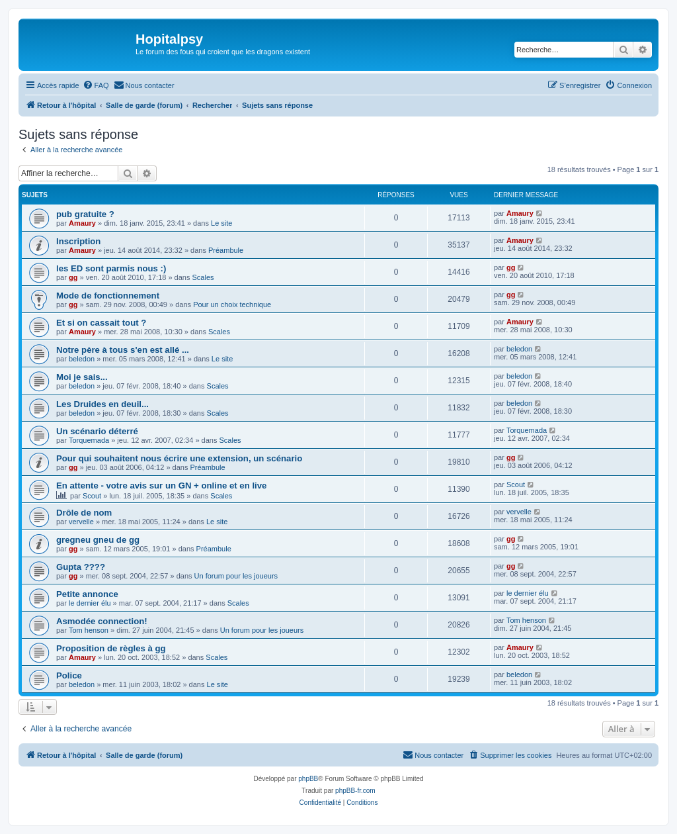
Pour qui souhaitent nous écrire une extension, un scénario (179, 458)
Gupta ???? (80, 567)
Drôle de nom (84, 513)
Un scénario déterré (97, 431)
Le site (221, 223)
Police (69, 675)
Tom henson (88, 630)
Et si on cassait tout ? (101, 323)
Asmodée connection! (101, 621)
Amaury (82, 223)
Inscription (78, 241)
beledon (82, 359)
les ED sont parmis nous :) (111, 268)
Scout (92, 496)
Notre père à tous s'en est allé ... (122, 350)
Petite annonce (87, 594)
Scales (203, 277)
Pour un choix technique (232, 304)
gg (73, 277)
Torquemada (89, 440)
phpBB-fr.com (355, 790)
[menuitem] (96, 85)
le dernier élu (90, 603)
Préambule (225, 250)
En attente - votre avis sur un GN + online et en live (161, 485)
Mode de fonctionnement (107, 296)
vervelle (81, 522)
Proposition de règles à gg (111, 648)
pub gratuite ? (85, 214)
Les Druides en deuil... (102, 404)
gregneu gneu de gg (97, 540)
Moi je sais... (82, 377)
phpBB (308, 778)
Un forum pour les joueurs (236, 576)
